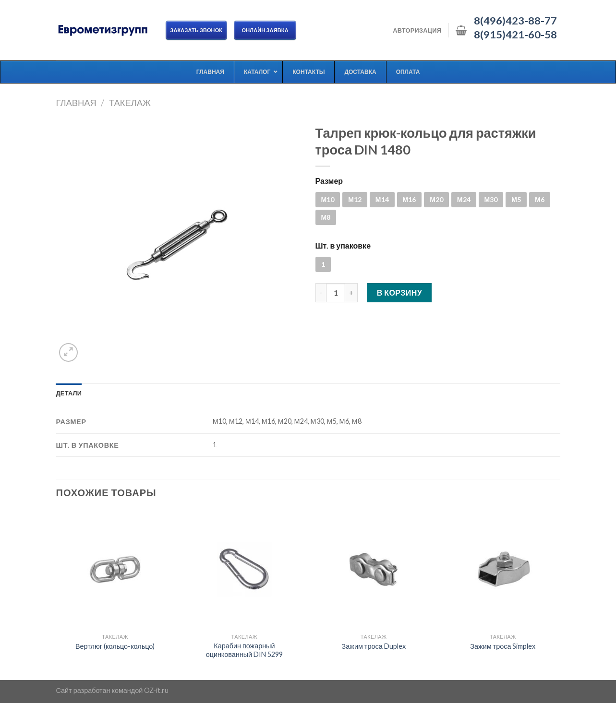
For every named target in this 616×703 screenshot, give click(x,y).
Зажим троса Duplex (374, 646)
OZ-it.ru (156, 690)
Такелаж (130, 102)
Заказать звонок (196, 30)
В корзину (400, 292)
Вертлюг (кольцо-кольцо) (115, 646)
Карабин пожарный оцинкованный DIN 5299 (244, 650)
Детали (69, 393)
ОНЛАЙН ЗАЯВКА (265, 30)
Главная (76, 102)
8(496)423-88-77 (515, 20)
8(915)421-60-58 (515, 34)
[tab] (69, 393)
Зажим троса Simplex (502, 646)
